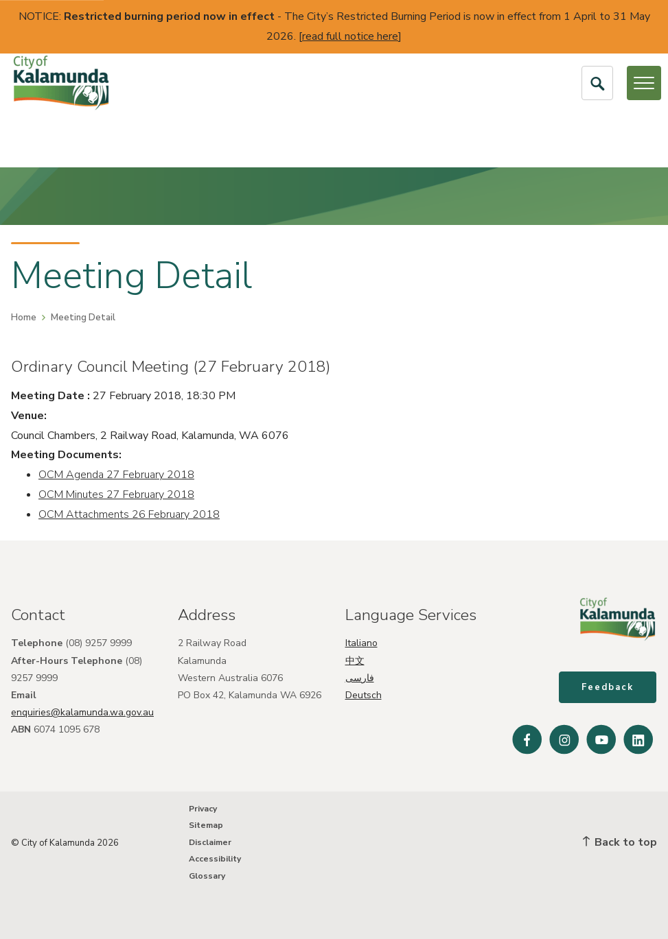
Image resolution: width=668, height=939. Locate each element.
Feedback (608, 688)
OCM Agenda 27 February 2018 (116, 474)
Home (23, 317)
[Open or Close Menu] (644, 83)
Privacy (203, 808)
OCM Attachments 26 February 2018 (129, 514)
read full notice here (350, 36)
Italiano (361, 641)
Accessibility (215, 859)
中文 (355, 658)
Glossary (207, 876)
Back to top (620, 842)
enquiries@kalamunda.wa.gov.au (82, 710)
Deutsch (363, 693)
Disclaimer (210, 842)
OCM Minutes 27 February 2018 (116, 494)
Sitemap (206, 825)
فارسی (359, 676)
